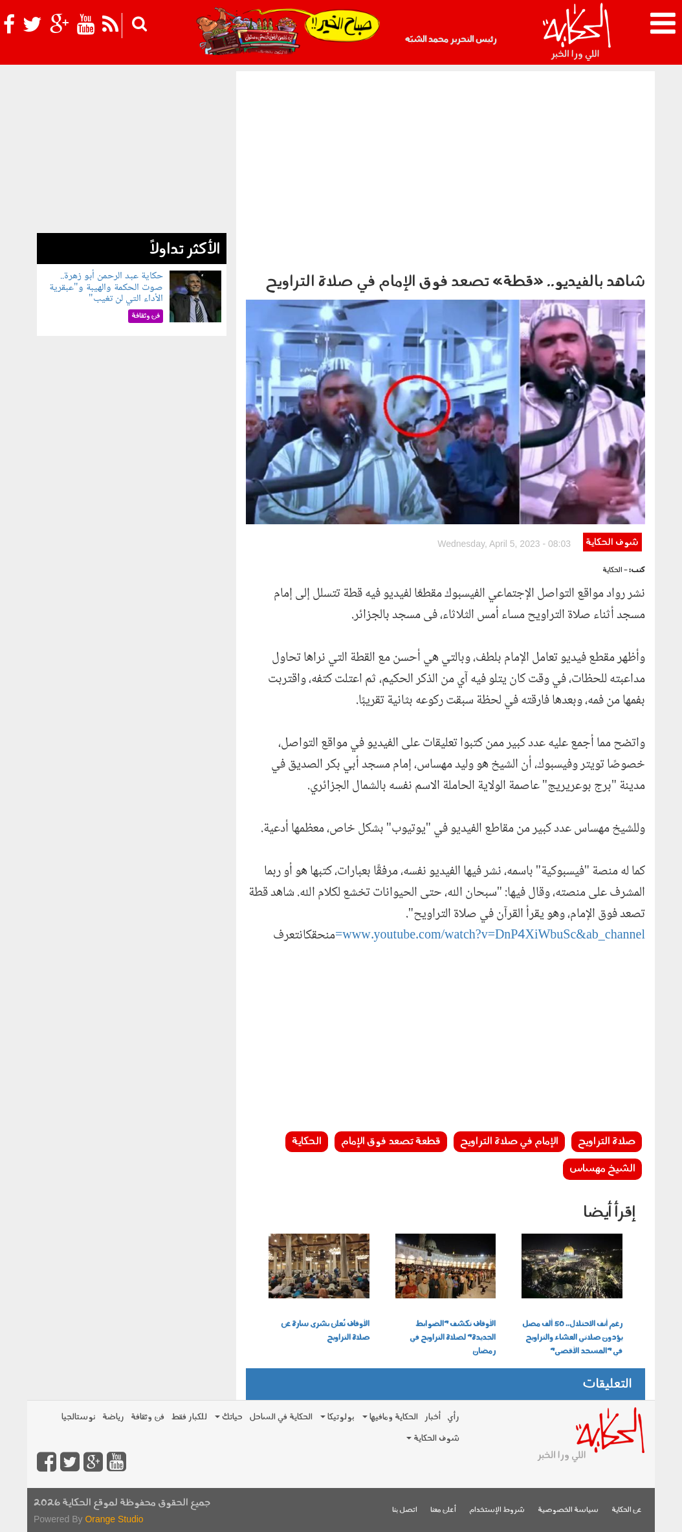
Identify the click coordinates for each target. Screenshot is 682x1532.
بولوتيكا (337, 1417)
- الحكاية (615, 570)
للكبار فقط (189, 1417)
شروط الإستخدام (497, 1510)
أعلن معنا (443, 1510)
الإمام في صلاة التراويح (509, 1141)
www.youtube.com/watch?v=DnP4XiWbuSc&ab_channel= (490, 936)
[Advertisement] (445, 168)
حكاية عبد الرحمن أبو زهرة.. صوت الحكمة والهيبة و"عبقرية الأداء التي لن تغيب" (106, 287)
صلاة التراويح (606, 1141)
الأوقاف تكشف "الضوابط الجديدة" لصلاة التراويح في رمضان (453, 1337)
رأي (453, 1417)
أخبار (432, 1417)
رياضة (113, 1417)
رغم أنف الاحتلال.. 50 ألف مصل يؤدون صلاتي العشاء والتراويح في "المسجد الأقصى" (572, 1337)
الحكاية (307, 1141)
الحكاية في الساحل (281, 1417)
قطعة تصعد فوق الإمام (391, 1141)
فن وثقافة (147, 1417)
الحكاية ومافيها (390, 1417)
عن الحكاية (626, 1510)
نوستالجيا (78, 1417)
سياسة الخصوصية (568, 1510)
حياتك (229, 1417)
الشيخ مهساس (602, 1169)
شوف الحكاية (612, 543)
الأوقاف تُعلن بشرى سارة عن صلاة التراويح (325, 1331)
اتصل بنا (404, 1510)
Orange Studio (114, 1519)
